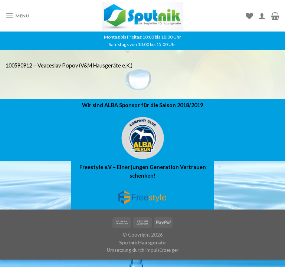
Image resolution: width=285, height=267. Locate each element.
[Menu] (17, 15)
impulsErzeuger (161, 250)
